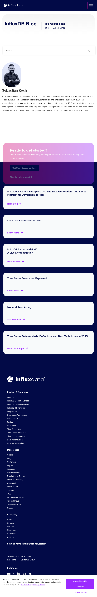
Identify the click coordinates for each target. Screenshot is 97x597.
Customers (11, 462)
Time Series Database (16, 432)
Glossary (10, 508)
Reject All (80, 587)
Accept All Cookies (80, 581)
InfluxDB (10, 397)
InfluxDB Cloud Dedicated (18, 404)
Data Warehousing (15, 439)
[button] (91, 5)
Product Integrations (15, 497)
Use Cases (11, 425)
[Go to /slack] (30, 574)
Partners (10, 526)
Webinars (11, 469)
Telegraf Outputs (14, 504)
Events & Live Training (16, 476)
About (9, 519)
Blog (9, 458)
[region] (48, 586)
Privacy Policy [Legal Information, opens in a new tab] (39, 584)
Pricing (10, 422)
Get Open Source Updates (24, 170)
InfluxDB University (15, 479)
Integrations (12, 411)
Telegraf (10, 490)
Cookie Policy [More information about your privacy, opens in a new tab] (26, 584)
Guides (10, 454)
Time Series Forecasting (17, 436)
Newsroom (11, 530)
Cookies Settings (80, 592)
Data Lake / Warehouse (17, 415)
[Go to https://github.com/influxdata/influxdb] (24, 574)
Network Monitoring (15, 443)
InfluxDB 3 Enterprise (16, 407)
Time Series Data (14, 429)
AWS (9, 493)
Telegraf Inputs (13, 500)
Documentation (13, 472)
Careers (10, 523)
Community (12, 483)
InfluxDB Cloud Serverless (18, 400)
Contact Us (11, 533)
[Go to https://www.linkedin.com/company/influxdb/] (18, 574)
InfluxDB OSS (12, 486)
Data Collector (13, 418)
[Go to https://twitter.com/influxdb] (13, 574)
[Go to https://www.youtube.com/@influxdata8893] (9, 574)
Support (10, 465)
